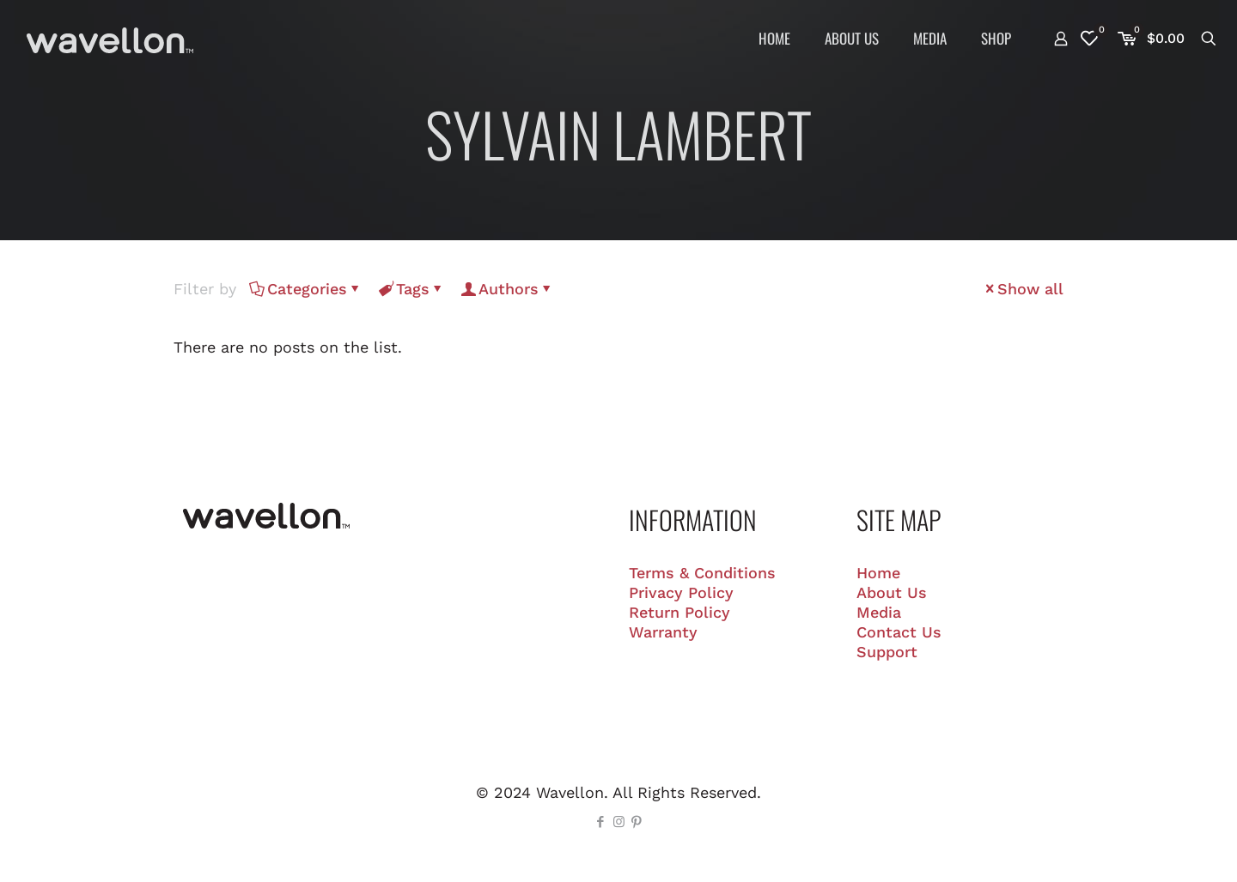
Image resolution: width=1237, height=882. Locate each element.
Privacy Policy (681, 592)
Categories (306, 289)
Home (878, 573)
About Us (891, 592)
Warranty (663, 632)
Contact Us (898, 632)
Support (886, 652)
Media (878, 612)
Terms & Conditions (702, 573)
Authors (507, 289)
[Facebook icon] (600, 822)
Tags (411, 289)
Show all (1022, 289)
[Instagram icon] (618, 822)
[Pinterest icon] (637, 822)
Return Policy (679, 612)
